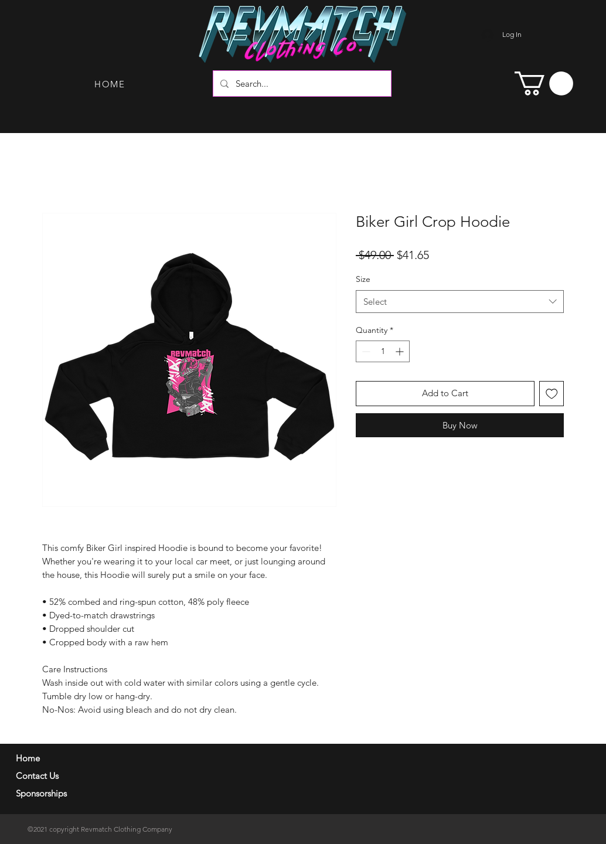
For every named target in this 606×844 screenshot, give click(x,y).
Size (363, 279)
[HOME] (110, 84)
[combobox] (460, 301)
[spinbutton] (382, 351)
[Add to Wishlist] (551, 393)
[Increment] (400, 351)
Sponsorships (41, 793)
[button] (544, 84)
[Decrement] (365, 351)
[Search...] (301, 83)
